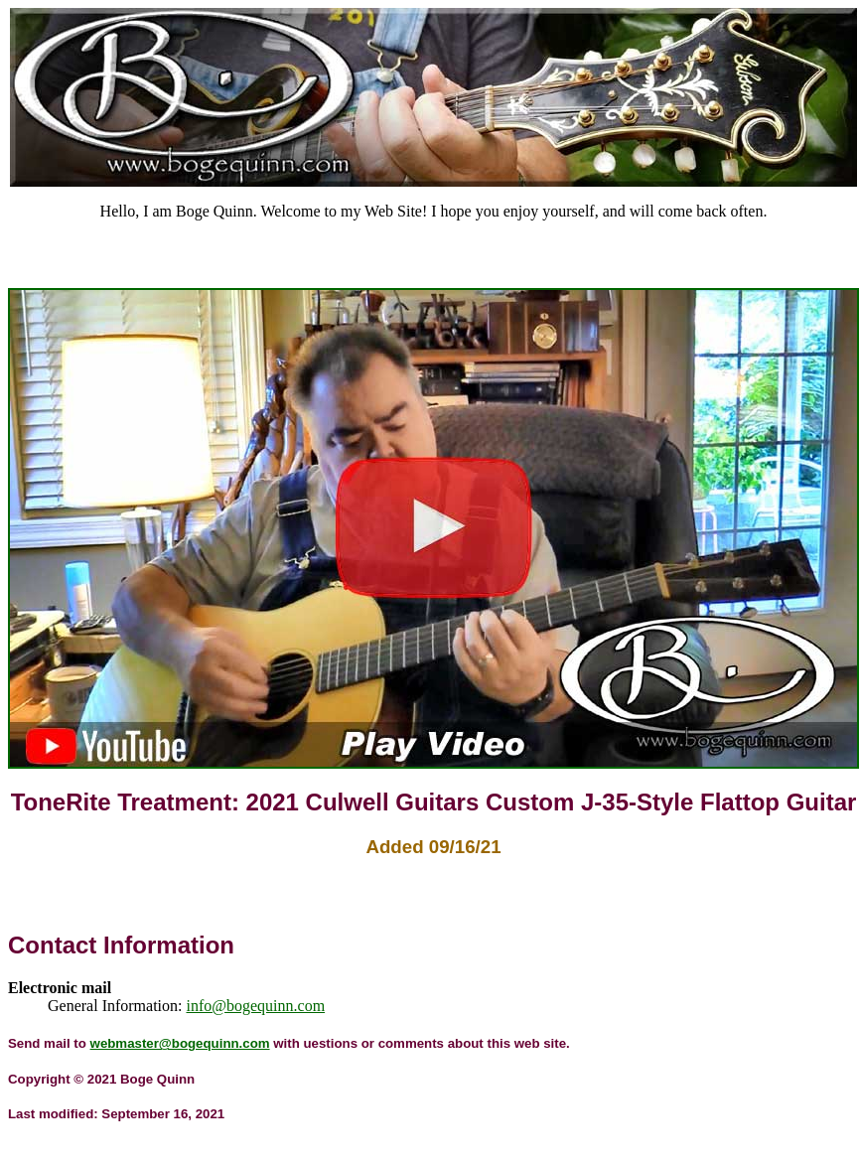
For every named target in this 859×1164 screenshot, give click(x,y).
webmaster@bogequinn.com (180, 1043)
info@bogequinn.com (256, 1005)
